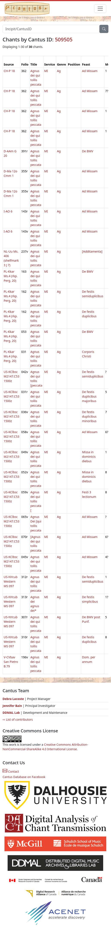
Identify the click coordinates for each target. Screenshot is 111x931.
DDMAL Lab (11, 713)
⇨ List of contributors (18, 719)
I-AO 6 (8, 211)
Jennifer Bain (13, 706)
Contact (11, 771)
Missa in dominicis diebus (89, 456)
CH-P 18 (9, 71)
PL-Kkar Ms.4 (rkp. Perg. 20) (11, 276)
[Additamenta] (92, 251)
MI (46, 71)
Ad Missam (89, 71)
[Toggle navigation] (100, 8)
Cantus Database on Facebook (24, 777)
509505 (63, 39)
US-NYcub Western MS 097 (10, 581)
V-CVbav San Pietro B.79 (11, 661)
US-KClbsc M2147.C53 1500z (11, 376)
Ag (59, 71)
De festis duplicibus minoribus (89, 416)
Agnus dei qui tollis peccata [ (35, 501)
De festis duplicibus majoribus (89, 396)
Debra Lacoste (13, 699)
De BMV (87, 151)
